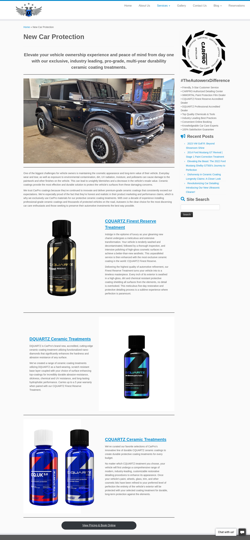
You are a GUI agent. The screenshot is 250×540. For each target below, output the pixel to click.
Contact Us (200, 5)
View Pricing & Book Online (98, 525)
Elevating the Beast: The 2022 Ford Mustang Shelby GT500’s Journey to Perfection (206, 165)
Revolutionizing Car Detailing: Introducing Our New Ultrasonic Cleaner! (203, 187)
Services (163, 5)
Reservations (237, 5)
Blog (218, 5)
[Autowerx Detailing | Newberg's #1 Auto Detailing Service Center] (29, 10)
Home (128, 5)
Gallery (181, 5)
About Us (144, 5)
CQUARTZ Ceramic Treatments (135, 439)
